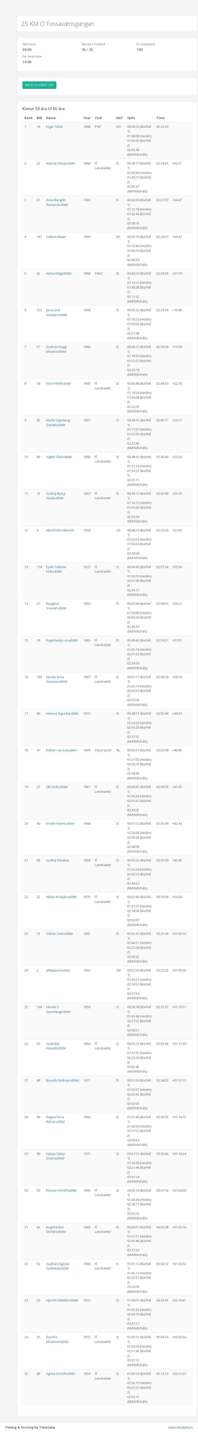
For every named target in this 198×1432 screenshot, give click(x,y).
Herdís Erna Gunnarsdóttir (57, 679)
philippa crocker (58, 970)
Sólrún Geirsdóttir (59, 933)
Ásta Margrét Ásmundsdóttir (57, 202)
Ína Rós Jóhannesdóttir (57, 1339)
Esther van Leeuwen (61, 750)
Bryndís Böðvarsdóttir (62, 1080)
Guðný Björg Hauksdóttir (55, 495)
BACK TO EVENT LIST (39, 85)
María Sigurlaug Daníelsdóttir (58, 422)
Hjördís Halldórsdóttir (62, 1300)
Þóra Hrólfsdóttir (58, 383)
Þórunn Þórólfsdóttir (61, 1190)
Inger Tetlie (54, 126)
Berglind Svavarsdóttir (56, 606)
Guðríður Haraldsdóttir (56, 1046)
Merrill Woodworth (60, 530)
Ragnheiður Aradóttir (62, 640)
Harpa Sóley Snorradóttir (55, 1156)
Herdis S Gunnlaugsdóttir (58, 1009)
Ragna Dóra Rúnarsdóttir (55, 1119)
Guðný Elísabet (57, 860)
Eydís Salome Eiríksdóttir (56, 569)
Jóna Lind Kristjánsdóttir (56, 312)
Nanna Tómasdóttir (60, 163)
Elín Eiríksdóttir (57, 787)
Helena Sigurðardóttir (62, 713)
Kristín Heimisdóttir (60, 823)
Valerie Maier (56, 236)
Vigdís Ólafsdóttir (59, 457)
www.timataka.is (180, 1427)
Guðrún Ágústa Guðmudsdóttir (57, 1266)
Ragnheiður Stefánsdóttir (56, 1229)
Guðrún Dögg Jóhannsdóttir (56, 349)
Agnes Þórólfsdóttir (60, 1373)
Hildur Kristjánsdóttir (61, 897)
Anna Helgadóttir (59, 273)
